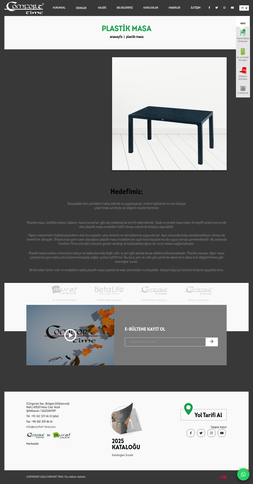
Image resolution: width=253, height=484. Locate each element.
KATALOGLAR (150, 8)
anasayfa (116, 37)
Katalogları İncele (122, 455)
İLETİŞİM (195, 8)
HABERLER (174, 8)
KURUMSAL (59, 8)
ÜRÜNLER (81, 8)
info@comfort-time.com (41, 427)
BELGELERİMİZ (125, 8)
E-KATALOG (243, 93)
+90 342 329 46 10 (41, 416)
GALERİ (102, 8)
